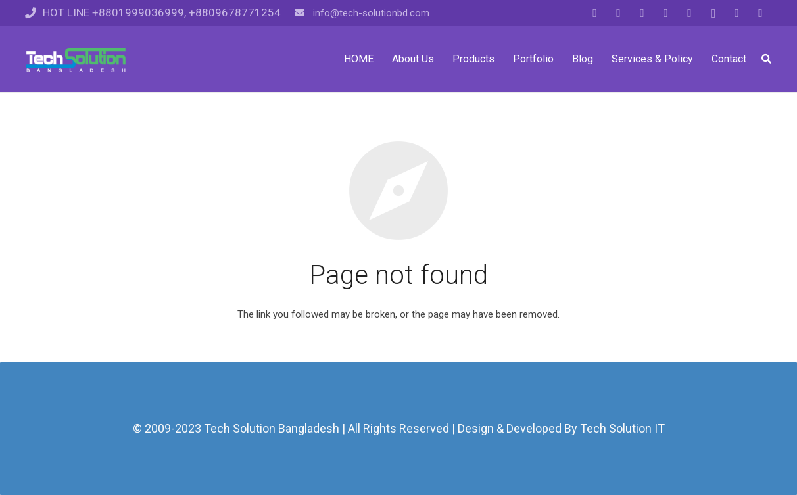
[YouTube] (690, 13)
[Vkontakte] (761, 13)
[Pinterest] (737, 13)
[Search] (766, 59)
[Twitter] (619, 13)
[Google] (642, 13)
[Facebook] (595, 13)
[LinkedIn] (666, 13)
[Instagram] (713, 13)
